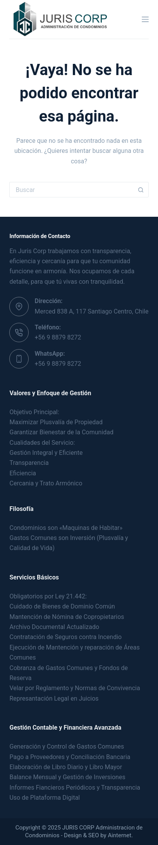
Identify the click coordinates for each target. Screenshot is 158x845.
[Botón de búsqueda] (141, 189)
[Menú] (145, 19)
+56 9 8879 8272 (57, 337)
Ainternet (119, 835)
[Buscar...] (71, 189)
